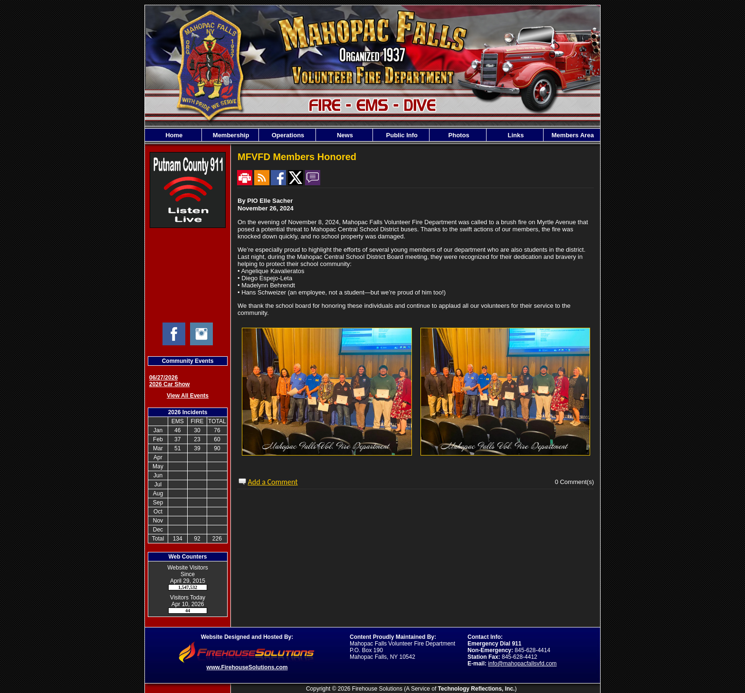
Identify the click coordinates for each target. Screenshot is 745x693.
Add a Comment (273, 481)
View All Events (188, 395)
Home (173, 135)
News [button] (344, 135)
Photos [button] (458, 135)
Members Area (572, 135)
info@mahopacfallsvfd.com (522, 663)
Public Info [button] (401, 135)
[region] (372, 135)
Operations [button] (287, 135)
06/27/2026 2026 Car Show (169, 381)
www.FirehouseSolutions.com (247, 667)
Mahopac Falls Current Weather (187, 275)
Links (515, 135)
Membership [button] (230, 135)
